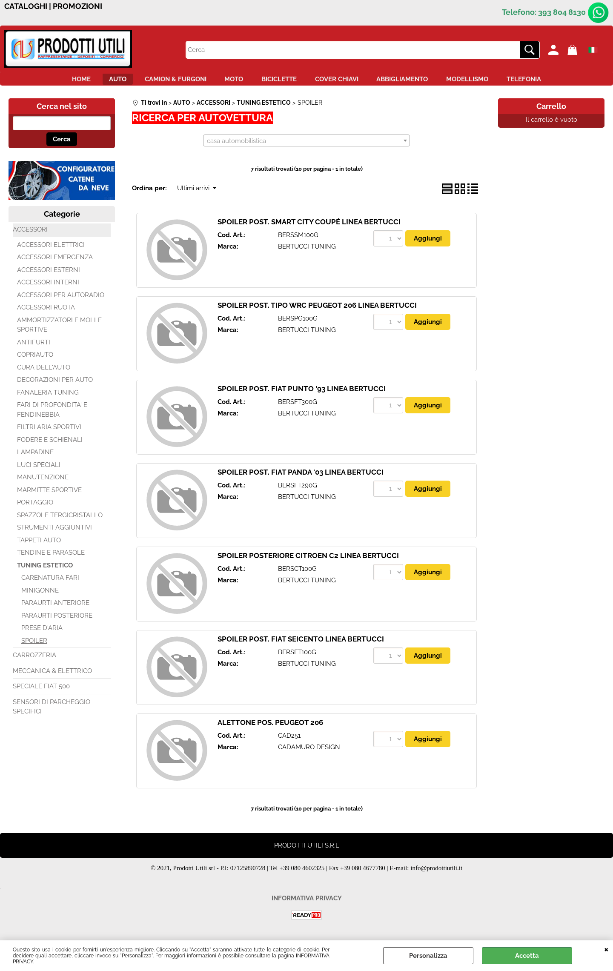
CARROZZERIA (34, 660)
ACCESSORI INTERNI (48, 287)
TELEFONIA (553, 81)
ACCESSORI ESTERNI (48, 274)
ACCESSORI (30, 234)
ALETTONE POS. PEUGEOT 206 (270, 727)
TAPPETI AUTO (39, 545)
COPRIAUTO (35, 360)
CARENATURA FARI (50, 583)
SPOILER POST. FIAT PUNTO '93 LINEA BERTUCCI (302, 394)
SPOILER (34, 645)
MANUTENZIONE (43, 482)
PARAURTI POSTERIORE (56, 620)
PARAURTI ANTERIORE (55, 608)
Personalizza (428, 956)
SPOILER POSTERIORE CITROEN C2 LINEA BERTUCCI (308, 560)
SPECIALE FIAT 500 (41, 691)
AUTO (95, 81)
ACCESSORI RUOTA (46, 312)
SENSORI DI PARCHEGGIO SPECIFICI (51, 711)
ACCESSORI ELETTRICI (51, 249)
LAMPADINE (35, 457)
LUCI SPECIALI (38, 469)
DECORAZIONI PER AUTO (55, 385)
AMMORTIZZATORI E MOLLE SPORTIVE (59, 329)
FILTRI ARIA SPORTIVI (49, 432)
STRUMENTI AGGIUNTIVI (54, 532)
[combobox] (306, 145)
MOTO (226, 81)
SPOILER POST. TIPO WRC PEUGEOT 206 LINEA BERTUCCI (317, 310)
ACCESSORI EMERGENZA (55, 262)
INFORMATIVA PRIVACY (307, 903)
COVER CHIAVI (344, 81)
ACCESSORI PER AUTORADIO (60, 300)
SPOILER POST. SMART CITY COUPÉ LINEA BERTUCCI (309, 227)
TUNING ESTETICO (45, 570)
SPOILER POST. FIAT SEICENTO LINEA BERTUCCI (301, 644)
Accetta (527, 956)
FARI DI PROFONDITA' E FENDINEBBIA (52, 415)
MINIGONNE (40, 595)
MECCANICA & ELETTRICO (52, 675)
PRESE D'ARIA (42, 633)
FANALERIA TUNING (48, 397)
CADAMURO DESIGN (309, 752)
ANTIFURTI (33, 347)
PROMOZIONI (77, 6)
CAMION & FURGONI (161, 81)
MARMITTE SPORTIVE (49, 494)
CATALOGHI (25, 6)
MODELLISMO (489, 81)
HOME (52, 81)
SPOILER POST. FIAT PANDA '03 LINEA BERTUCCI (301, 477)
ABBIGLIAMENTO (417, 81)
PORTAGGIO (35, 507)
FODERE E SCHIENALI (50, 444)
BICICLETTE (279, 81)
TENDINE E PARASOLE (51, 557)
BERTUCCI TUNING (307, 251)
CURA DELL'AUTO (43, 372)
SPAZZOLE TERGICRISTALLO (60, 520)
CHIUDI (606, 949)
